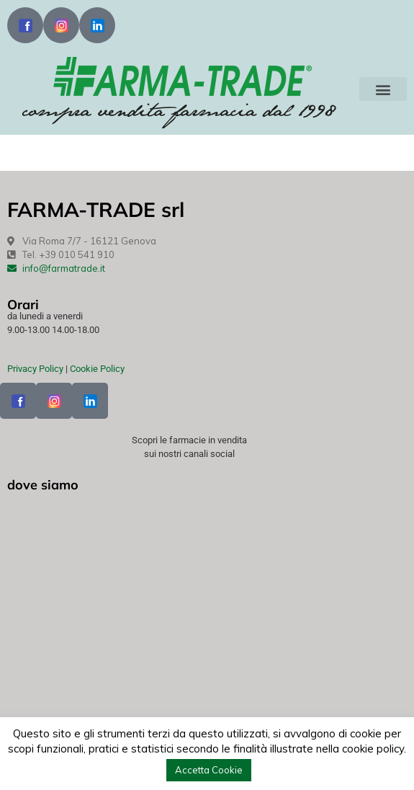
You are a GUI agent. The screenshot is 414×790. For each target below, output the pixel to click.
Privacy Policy (35, 368)
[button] (383, 89)
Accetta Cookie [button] (209, 770)
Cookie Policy (97, 368)
